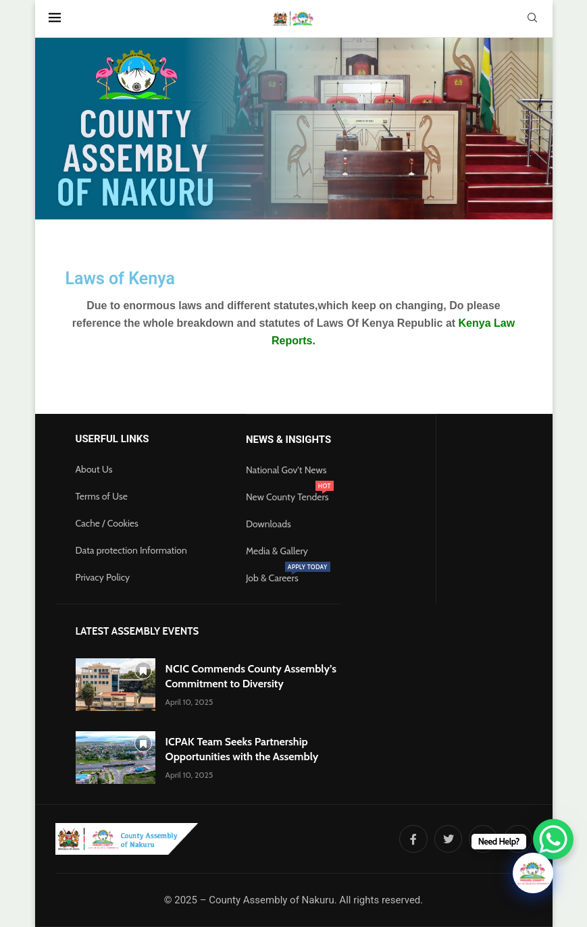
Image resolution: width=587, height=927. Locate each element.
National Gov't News (286, 470)
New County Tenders (287, 497)
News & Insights (288, 440)
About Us (94, 469)
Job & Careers (272, 578)
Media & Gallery (277, 551)
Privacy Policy (103, 577)
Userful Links (112, 439)
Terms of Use (102, 496)
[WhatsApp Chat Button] (553, 839)
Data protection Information (131, 550)
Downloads (268, 524)
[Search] (532, 19)
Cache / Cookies (107, 523)
